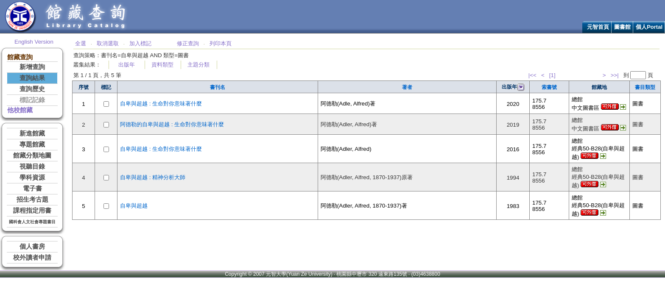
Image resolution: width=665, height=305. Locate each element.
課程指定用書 (32, 210)
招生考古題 (32, 199)
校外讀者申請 (32, 257)
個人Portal (649, 27)
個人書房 (32, 246)
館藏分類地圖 (32, 155)
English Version (33, 42)
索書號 (549, 87)
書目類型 (645, 87)
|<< (532, 75)
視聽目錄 (32, 166)
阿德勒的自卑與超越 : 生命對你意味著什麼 (172, 124)
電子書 (32, 188)
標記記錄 (32, 100)
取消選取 (108, 43)
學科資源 (32, 177)
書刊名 (217, 87)
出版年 (126, 64)
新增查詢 (32, 67)
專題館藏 (32, 144)
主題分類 (198, 64)
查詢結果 (32, 78)
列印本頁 (221, 43)
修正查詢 (188, 43)
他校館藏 (20, 110)
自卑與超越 (134, 205)
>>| (615, 75)
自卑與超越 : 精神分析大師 (152, 177)
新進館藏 (32, 133)
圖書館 (622, 27)
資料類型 (162, 64)
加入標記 (140, 43)
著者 (407, 87)
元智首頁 (598, 27)
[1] (552, 75)
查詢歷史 (32, 89)
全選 (80, 43)
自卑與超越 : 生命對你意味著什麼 (161, 103)
